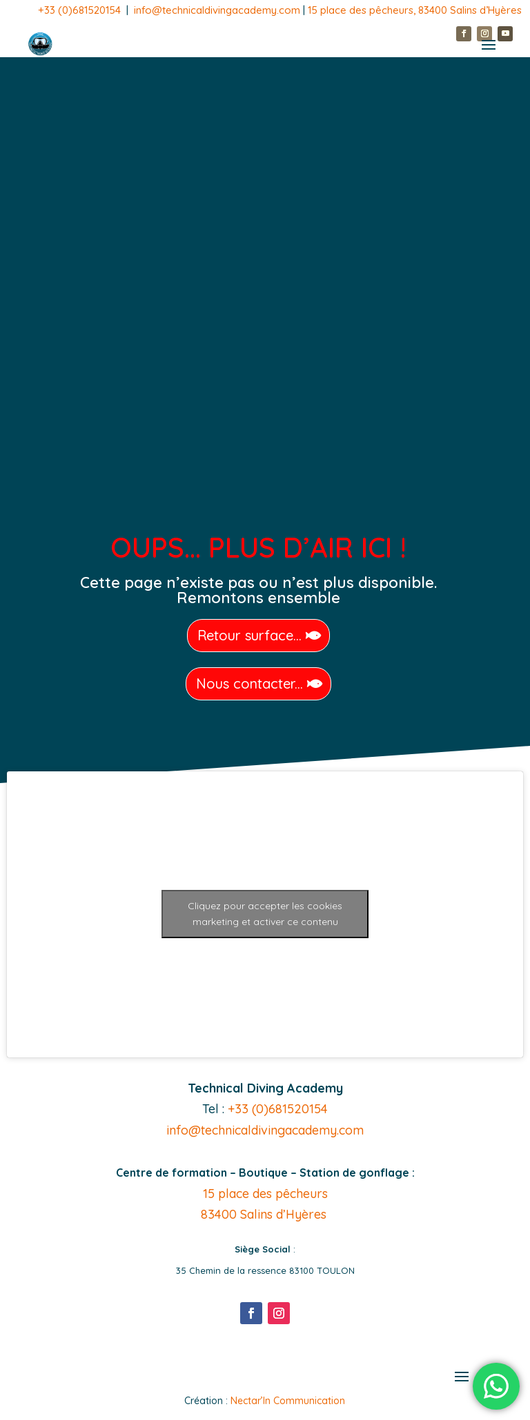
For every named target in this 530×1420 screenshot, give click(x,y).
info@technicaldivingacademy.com (218, 10)
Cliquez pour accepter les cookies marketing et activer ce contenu (265, 914)
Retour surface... (249, 635)
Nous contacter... (249, 683)
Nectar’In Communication (287, 1400)
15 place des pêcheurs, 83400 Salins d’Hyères (415, 10)
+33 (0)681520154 (79, 10)
